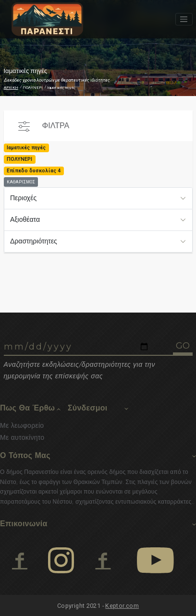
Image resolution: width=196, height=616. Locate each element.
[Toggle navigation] (184, 19)
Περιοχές (23, 197)
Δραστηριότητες (33, 241)
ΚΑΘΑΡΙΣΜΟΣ (21, 182)
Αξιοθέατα (25, 219)
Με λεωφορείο (22, 425)
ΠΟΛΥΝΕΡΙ (33, 87)
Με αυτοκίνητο (22, 437)
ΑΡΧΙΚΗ (11, 87)
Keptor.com (122, 605)
